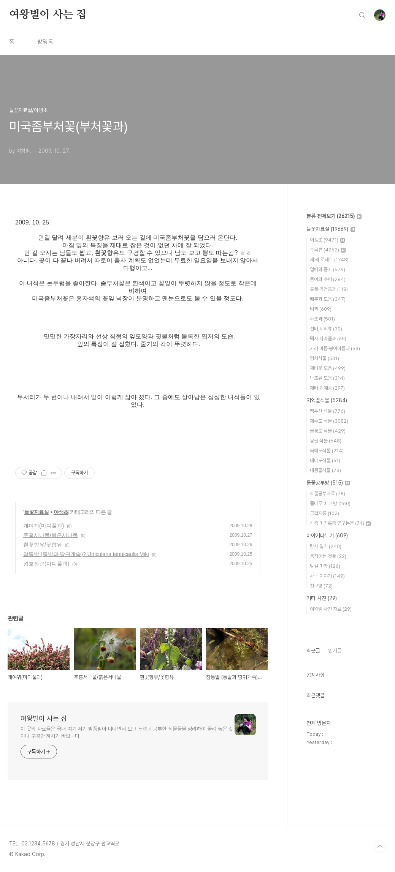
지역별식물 (326, 400)
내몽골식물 (325, 470)
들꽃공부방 (328, 483)
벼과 (321, 309)
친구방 (321, 586)
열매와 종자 (327, 269)
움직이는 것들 (328, 556)
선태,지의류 (326, 329)
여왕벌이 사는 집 (47, 14)
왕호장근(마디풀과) (46, 564)
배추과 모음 (328, 299)
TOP (380, 846)
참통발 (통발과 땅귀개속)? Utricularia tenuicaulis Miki (86, 554)
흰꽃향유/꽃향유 (42, 545)
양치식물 (324, 358)
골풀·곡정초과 (329, 289)
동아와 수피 (328, 279)
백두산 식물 (327, 411)
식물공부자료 (327, 493)
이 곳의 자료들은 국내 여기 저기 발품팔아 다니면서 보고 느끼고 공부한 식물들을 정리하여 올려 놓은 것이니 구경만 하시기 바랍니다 (127, 732)
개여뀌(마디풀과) (43, 526)
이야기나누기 (327, 535)
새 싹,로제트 (329, 259)
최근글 (313, 651)
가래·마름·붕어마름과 (335, 348)
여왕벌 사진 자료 (331, 609)
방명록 (45, 41)
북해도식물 (327, 450)
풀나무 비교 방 (330, 503)
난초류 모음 (327, 378)
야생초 (61, 512)
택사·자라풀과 (328, 338)
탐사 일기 (325, 546)
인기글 (335, 651)
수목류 (328, 250)
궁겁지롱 (324, 513)
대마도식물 (325, 460)
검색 (362, 15)
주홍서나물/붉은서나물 (50, 535)
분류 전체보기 (334, 216)
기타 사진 (321, 598)
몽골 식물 (325, 441)
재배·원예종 (327, 388)
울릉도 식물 (328, 431)
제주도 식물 (329, 421)
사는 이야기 (327, 576)
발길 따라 (325, 566)
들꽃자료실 (36, 512)
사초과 (322, 319)
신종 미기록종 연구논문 (340, 523)
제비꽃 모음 (328, 368)
